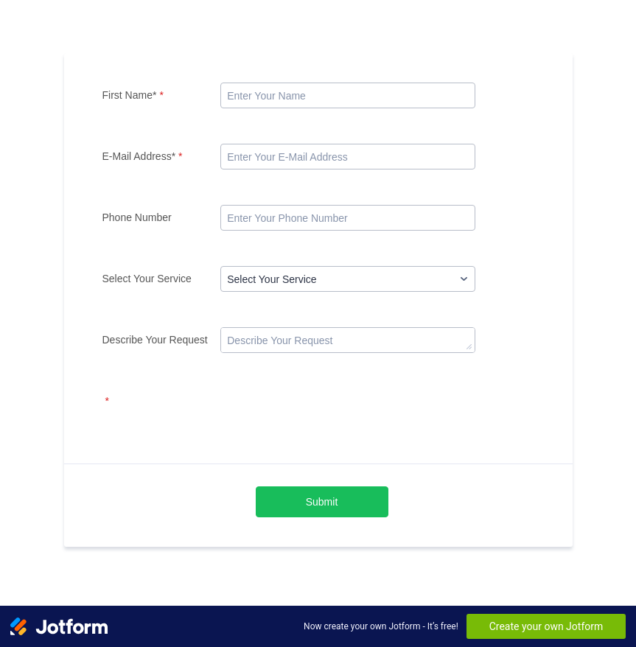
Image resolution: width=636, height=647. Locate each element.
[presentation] (332, 417)
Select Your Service (147, 278)
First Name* (133, 95)
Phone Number (137, 217)
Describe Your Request (155, 340)
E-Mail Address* (142, 156)
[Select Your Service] (347, 279)
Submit (322, 502)
